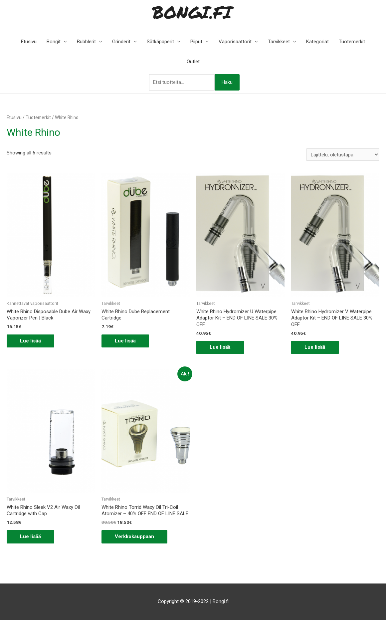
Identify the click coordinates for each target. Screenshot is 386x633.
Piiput (196, 42)
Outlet (193, 62)
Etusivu (29, 42)
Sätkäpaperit (160, 42)
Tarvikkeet (279, 42)
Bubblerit (86, 42)
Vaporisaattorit (235, 42)
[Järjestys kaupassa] (342, 154)
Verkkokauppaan (134, 536)
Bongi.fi (221, 601)
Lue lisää (30, 341)
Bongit (54, 42)
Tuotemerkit (352, 42)
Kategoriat (317, 42)
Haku (227, 82)
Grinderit (121, 42)
